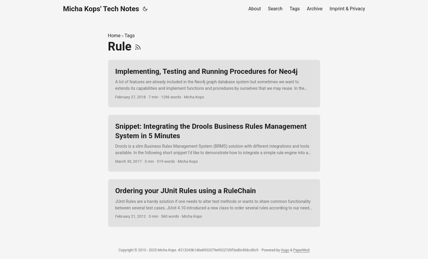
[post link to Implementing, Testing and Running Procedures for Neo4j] (214, 83)
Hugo (285, 250)
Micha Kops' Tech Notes (101, 9)
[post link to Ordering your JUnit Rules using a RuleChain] (214, 203)
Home (114, 35)
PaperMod (301, 250)
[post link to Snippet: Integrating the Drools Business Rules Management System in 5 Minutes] (214, 143)
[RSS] (138, 46)
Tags (129, 35)
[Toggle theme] (145, 9)
